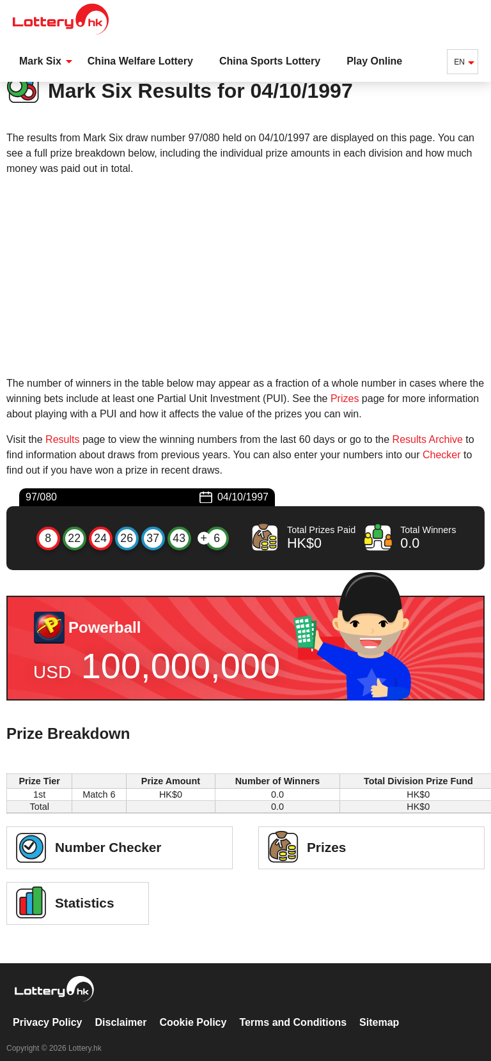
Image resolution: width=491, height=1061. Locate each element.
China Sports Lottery (269, 61)
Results (62, 439)
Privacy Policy (47, 1008)
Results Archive (428, 439)
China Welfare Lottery (140, 61)
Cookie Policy (192, 1008)
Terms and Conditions (293, 1008)
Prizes (345, 398)
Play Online (374, 61)
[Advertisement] (245, 276)
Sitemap (379, 1008)
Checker (442, 454)
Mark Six (40, 61)
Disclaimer (121, 1008)
